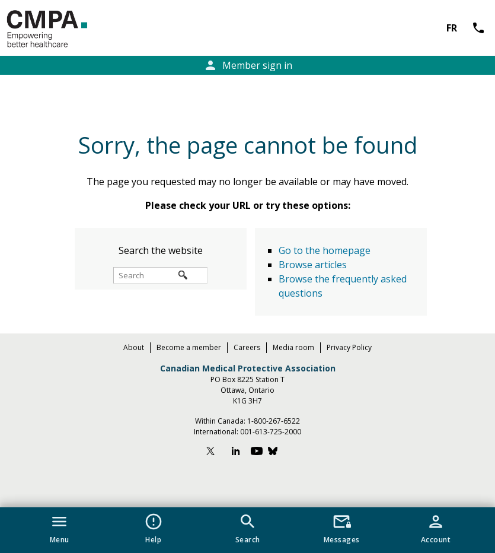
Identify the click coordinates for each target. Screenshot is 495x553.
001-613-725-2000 (270, 432)
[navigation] (247, 530)
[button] (59, 526)
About (133, 347)
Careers (247, 347)
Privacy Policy (349, 347)
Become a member (189, 347)
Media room (293, 347)
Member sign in (247, 65)
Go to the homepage (325, 250)
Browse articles (313, 264)
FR (451, 27)
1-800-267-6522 (273, 421)
